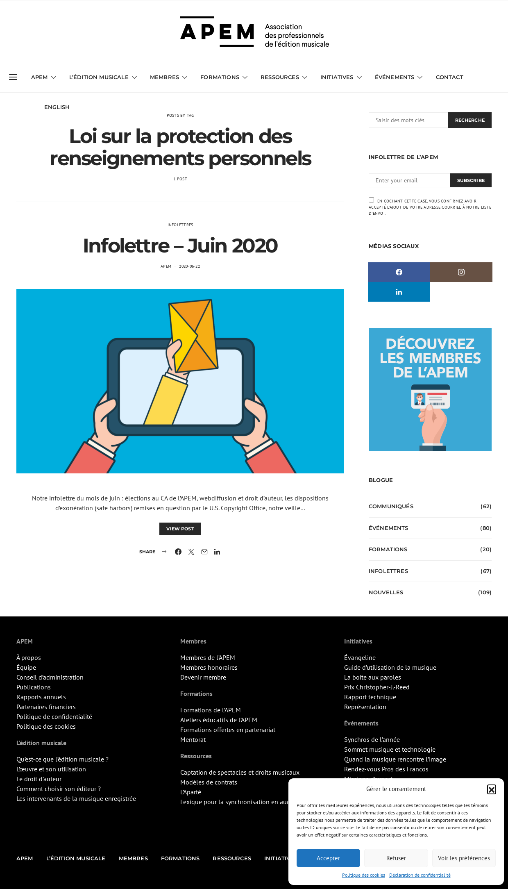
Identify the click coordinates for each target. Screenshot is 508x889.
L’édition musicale (99, 77)
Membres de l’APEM (207, 657)
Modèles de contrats (208, 782)
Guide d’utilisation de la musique (390, 667)
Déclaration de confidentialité (420, 875)
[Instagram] (461, 272)
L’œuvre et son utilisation (51, 769)
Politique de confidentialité (54, 716)
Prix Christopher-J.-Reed (377, 687)
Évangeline (360, 657)
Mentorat (193, 739)
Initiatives (337, 77)
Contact (449, 77)
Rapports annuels (41, 697)
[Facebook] (399, 272)
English (57, 107)
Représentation (365, 707)
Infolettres (180, 224)
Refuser (396, 858)
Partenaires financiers (46, 707)
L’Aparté (190, 792)
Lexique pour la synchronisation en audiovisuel (246, 802)
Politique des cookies (363, 875)
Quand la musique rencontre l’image (395, 759)
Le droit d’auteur (38, 779)
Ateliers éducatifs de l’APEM (218, 720)
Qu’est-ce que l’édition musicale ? (62, 759)
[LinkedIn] (399, 292)
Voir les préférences (464, 858)
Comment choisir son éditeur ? (58, 788)
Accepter (328, 858)
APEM (39, 77)
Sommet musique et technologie (389, 749)
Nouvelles (386, 592)
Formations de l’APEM (210, 710)
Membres (164, 77)
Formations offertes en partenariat (227, 729)
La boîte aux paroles (372, 677)
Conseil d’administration (50, 677)
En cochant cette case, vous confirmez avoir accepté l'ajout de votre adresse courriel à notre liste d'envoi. (430, 206)
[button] (492, 789)
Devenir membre (203, 677)
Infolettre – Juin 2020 (180, 245)
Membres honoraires (209, 667)
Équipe (26, 667)
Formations (219, 77)
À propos (28, 657)
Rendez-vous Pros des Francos (386, 769)
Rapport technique (370, 697)
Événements (395, 77)
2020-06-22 (189, 266)
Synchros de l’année (372, 739)
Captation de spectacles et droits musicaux (239, 772)
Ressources (280, 77)
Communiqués (391, 506)
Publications (33, 687)
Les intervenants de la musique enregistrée (76, 798)
